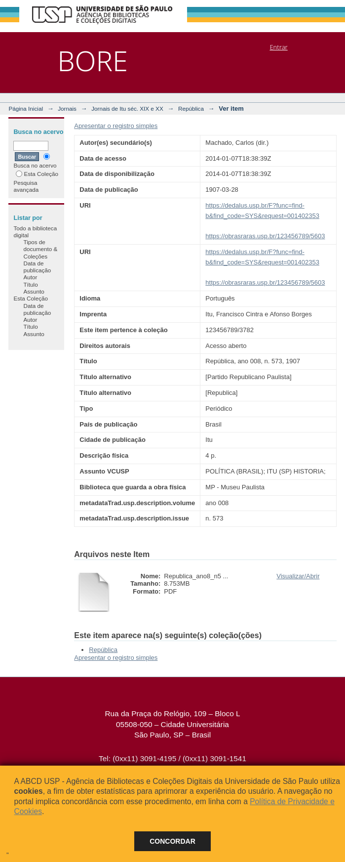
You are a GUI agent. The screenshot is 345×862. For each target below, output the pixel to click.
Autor (30, 277)
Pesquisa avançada (25, 186)
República (191, 108)
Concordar (172, 841)
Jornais (67, 108)
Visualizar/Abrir (297, 576)
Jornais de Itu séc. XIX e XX (127, 108)
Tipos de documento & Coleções (40, 249)
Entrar (278, 47)
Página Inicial (25, 108)
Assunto (33, 291)
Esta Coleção (37, 174)
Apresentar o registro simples (115, 125)
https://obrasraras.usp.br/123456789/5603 (265, 236)
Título (30, 284)
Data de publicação (37, 266)
